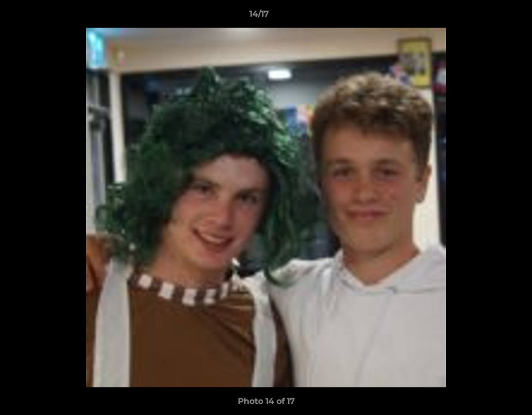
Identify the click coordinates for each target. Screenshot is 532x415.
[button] (483, 17)
